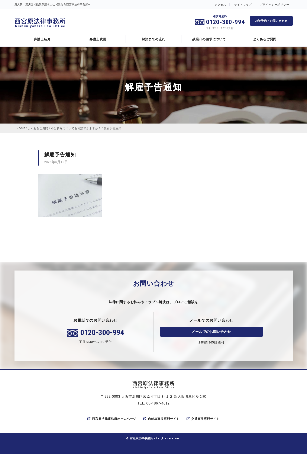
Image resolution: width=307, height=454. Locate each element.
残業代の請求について (209, 39)
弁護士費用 (98, 39)
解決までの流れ (153, 39)
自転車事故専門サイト (161, 419)
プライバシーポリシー (274, 4)
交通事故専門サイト (203, 419)
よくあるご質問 (265, 39)
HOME (20, 128)
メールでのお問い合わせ (211, 331)
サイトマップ (243, 4)
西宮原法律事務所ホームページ (111, 419)
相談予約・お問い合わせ (271, 20)
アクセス (220, 4)
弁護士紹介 (42, 39)
